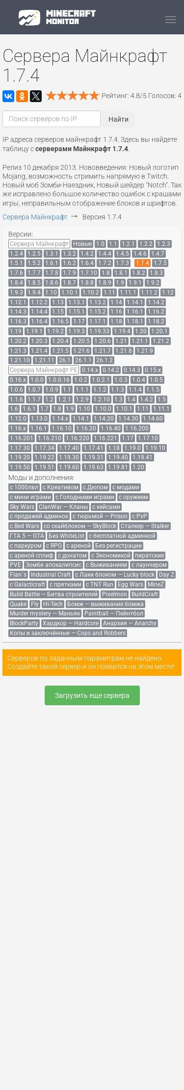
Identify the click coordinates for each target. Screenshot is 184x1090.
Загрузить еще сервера (92, 695)
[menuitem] (39, 243)
